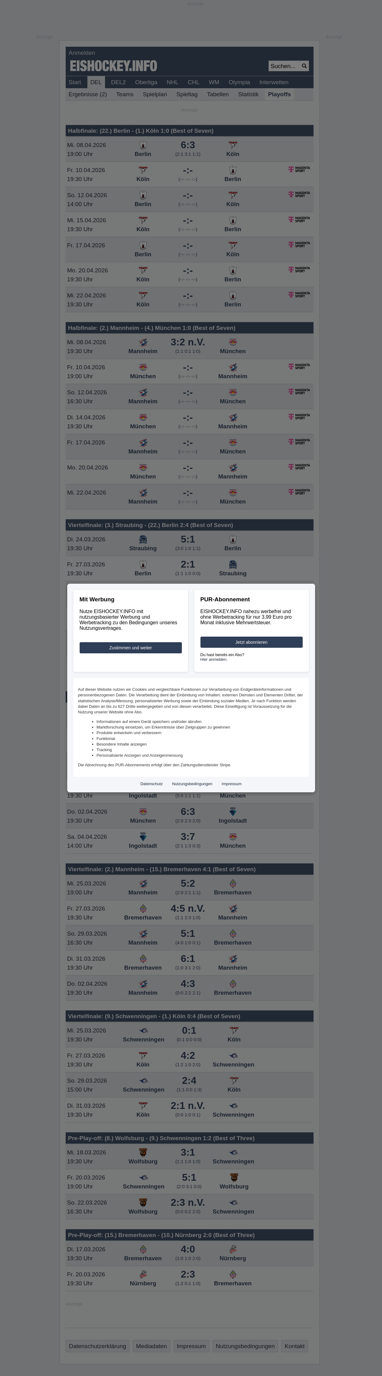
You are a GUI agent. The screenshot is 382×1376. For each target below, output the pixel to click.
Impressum (232, 783)
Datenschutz (151, 783)
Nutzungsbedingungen (192, 783)
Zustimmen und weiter (130, 647)
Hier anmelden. (214, 659)
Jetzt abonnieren (251, 642)
